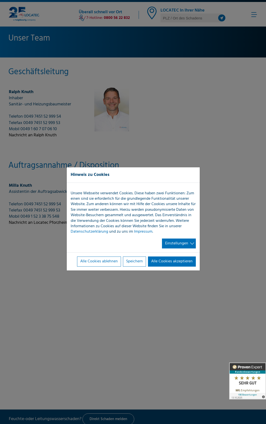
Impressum (143, 232)
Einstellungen (176, 243)
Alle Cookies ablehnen (99, 261)
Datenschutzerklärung (89, 232)
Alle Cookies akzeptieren (172, 261)
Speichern (134, 261)
